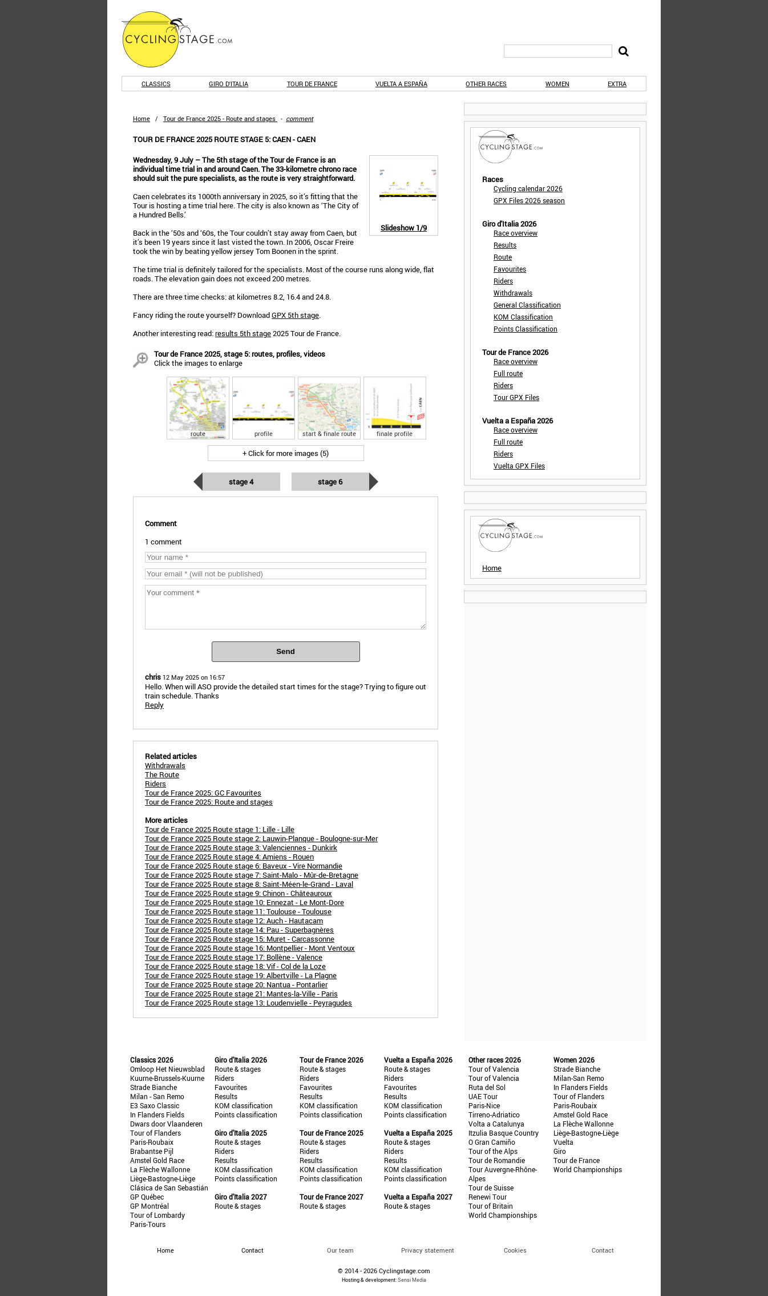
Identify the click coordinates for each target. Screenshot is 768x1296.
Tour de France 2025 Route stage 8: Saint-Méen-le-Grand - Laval (249, 884)
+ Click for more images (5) (285, 453)
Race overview (515, 232)
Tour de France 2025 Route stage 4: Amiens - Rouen (229, 856)
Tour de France (312, 83)
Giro (559, 1151)
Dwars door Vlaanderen (166, 1123)
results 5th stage (243, 333)
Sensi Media (412, 1279)
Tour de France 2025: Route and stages (209, 802)
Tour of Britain (490, 1205)
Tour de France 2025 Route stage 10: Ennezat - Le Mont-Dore (244, 902)
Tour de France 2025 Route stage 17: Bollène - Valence (233, 957)
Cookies (515, 1250)
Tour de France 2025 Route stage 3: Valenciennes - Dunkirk (241, 847)
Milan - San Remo (157, 1096)
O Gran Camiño (491, 1141)
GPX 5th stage (295, 315)
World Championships (502, 1215)
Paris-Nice (484, 1105)
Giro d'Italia (228, 83)
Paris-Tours (147, 1224)
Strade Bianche (153, 1087)
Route (503, 256)
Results (505, 244)
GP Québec (147, 1196)
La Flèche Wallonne (160, 1169)
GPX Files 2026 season (529, 200)
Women (557, 83)
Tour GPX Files (516, 397)
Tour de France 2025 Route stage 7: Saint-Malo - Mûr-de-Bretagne (251, 875)
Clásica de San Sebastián (169, 1187)
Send (285, 651)
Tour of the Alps (493, 1151)
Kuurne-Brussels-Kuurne (167, 1078)
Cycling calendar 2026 (528, 188)
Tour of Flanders (155, 1132)
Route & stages (238, 1068)
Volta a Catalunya (496, 1123)
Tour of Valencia (493, 1068)
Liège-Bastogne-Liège (162, 1178)
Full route (508, 373)
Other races (486, 83)
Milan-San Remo (578, 1078)
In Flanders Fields (157, 1114)
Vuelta (563, 1141)
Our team (340, 1250)
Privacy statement (427, 1250)
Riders (503, 280)
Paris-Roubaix (151, 1141)
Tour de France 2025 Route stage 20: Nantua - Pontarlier (236, 984)
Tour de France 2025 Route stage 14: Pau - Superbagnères (239, 929)
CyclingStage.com (184, 39)
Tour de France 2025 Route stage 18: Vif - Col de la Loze (235, 966)
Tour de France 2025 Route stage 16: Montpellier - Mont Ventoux (250, 948)
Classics (156, 83)
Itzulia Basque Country (503, 1132)
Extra (617, 83)
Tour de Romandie (496, 1160)
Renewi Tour (487, 1196)
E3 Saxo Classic (154, 1105)
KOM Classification (523, 316)
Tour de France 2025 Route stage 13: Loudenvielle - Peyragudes (248, 1003)
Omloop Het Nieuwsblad (167, 1068)
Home (141, 118)
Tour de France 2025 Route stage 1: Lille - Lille (219, 829)
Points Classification (525, 328)
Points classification (246, 1114)
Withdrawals (513, 292)
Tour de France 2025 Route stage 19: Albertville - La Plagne (241, 975)
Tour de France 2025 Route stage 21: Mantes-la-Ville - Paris (241, 993)
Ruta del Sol (487, 1087)
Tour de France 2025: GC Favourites (203, 793)
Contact (603, 1250)
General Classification (527, 304)
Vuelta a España (401, 83)
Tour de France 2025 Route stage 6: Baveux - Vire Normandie (243, 866)
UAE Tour (483, 1096)
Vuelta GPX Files (519, 465)
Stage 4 (241, 482)
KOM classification (244, 1105)
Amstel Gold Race (157, 1160)
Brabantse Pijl (151, 1151)
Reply (154, 705)
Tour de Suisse (491, 1187)
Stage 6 (330, 482)
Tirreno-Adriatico (494, 1114)
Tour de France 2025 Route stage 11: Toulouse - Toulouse (238, 911)
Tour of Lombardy (157, 1215)
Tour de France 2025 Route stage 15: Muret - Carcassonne (239, 939)
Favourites (510, 268)
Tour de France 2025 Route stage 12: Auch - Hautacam (234, 920)
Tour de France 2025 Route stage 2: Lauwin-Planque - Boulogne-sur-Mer (261, 838)
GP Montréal (149, 1205)
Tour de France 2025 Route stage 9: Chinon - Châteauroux (238, 893)
